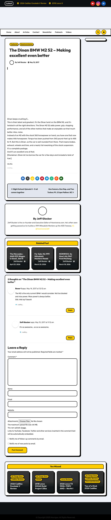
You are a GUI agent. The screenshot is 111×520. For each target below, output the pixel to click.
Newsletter (47, 32)
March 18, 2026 (65, 264)
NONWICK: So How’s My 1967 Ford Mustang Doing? (65, 257)
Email (10, 399)
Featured (14, 44)
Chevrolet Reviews (93, 481)
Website (11, 410)
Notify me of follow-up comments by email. (27, 439)
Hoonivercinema (26, 44)
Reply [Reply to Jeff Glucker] (70, 337)
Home (8, 32)
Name (10, 388)
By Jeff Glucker (18, 62)
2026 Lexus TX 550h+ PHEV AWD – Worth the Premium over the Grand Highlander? (68, 489)
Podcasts (58, 32)
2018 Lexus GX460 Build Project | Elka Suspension (41, 487)
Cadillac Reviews (17, 479)
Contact (36, 32)
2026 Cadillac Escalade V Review (16, 485)
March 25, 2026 (40, 264)
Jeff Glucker (44, 218)
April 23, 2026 (15, 264)
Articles (26, 32)
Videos (69, 32)
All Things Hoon (17, 476)
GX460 (38, 479)
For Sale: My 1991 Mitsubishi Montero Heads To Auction (42, 257)
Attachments (13, 421)
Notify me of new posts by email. (23, 443)
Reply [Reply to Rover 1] (70, 310)
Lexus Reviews (66, 479)
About (17, 32)
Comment (12, 356)
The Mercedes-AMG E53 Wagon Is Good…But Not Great (17, 257)
